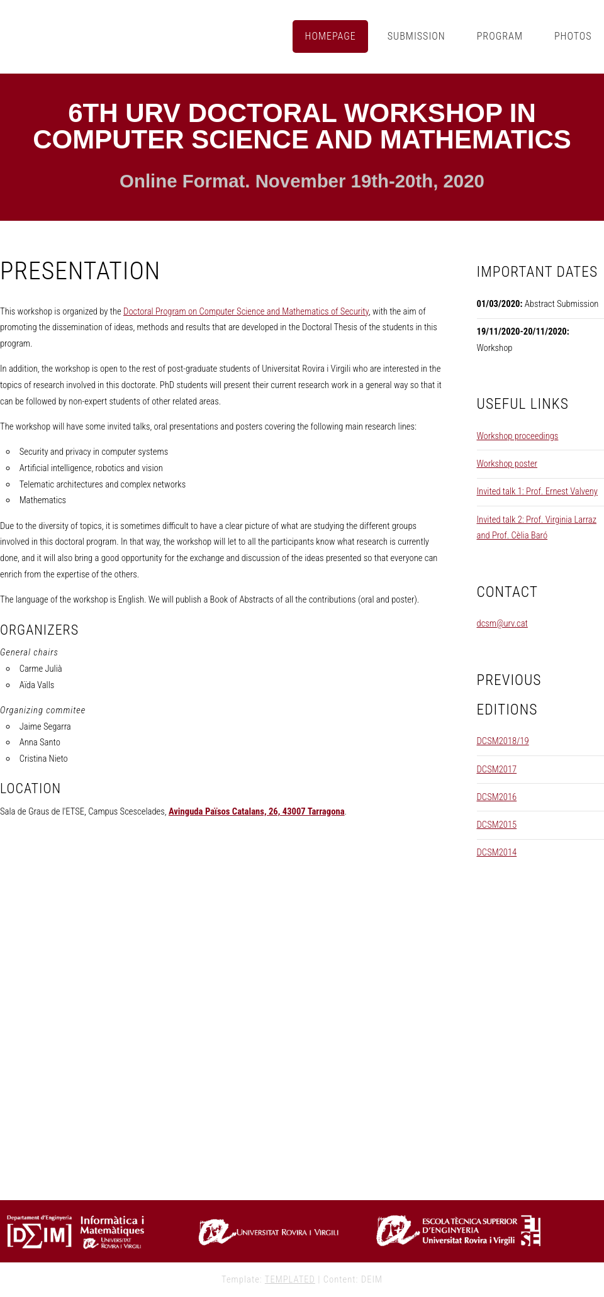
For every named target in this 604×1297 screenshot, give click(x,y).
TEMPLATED (290, 1279)
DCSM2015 (497, 824)
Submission (416, 36)
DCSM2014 (497, 852)
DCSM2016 (497, 797)
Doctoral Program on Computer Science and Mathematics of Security (246, 311)
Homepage (330, 36)
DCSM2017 (497, 769)
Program (500, 36)
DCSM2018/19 (503, 741)
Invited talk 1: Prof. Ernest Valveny (537, 491)
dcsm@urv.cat (502, 623)
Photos (573, 36)
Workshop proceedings (518, 436)
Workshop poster (507, 463)
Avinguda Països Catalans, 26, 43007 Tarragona (257, 811)
